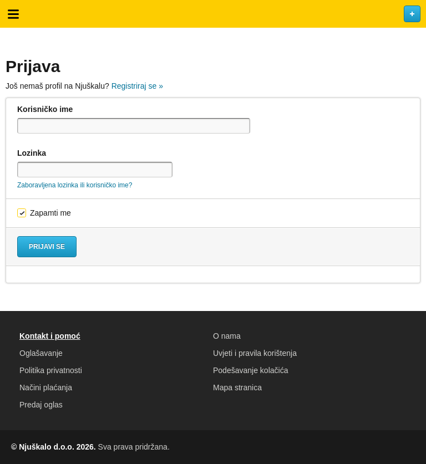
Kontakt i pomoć (49, 336)
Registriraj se (137, 85)
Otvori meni (13, 14)
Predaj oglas (41, 404)
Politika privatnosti (50, 370)
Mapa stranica (237, 387)
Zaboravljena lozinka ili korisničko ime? (74, 185)
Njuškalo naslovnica (213, 14)
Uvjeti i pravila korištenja (255, 353)
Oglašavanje (41, 353)
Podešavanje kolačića (250, 370)
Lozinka (31, 153)
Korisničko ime (45, 109)
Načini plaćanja (45, 387)
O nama (227, 336)
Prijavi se (47, 247)
